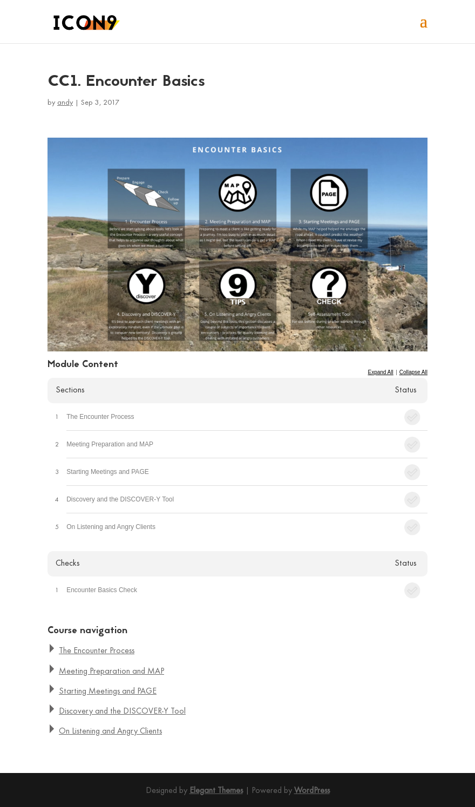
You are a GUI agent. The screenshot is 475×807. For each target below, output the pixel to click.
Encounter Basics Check (101, 590)
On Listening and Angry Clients (110, 527)
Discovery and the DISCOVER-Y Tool (120, 499)
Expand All (380, 372)
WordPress (312, 790)
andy (65, 102)
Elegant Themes (216, 790)
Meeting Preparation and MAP (109, 444)
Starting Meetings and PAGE (107, 472)
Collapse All (413, 372)
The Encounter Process (100, 417)
